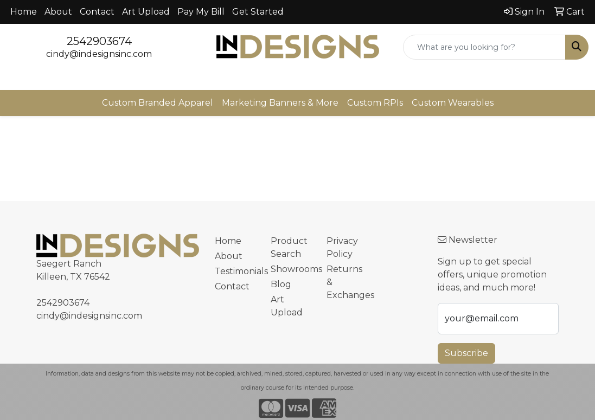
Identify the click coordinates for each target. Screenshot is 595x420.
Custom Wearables (453, 103)
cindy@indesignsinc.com (99, 54)
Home (23, 12)
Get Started (258, 12)
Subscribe (466, 353)
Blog (281, 284)
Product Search (289, 247)
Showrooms (292, 269)
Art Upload (146, 12)
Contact (97, 12)
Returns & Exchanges (348, 282)
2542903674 (99, 41)
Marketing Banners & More (280, 103)
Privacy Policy (342, 247)
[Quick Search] (484, 47)
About (58, 12)
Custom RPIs (375, 103)
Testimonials (236, 271)
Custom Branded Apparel (157, 103)
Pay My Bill (201, 12)
